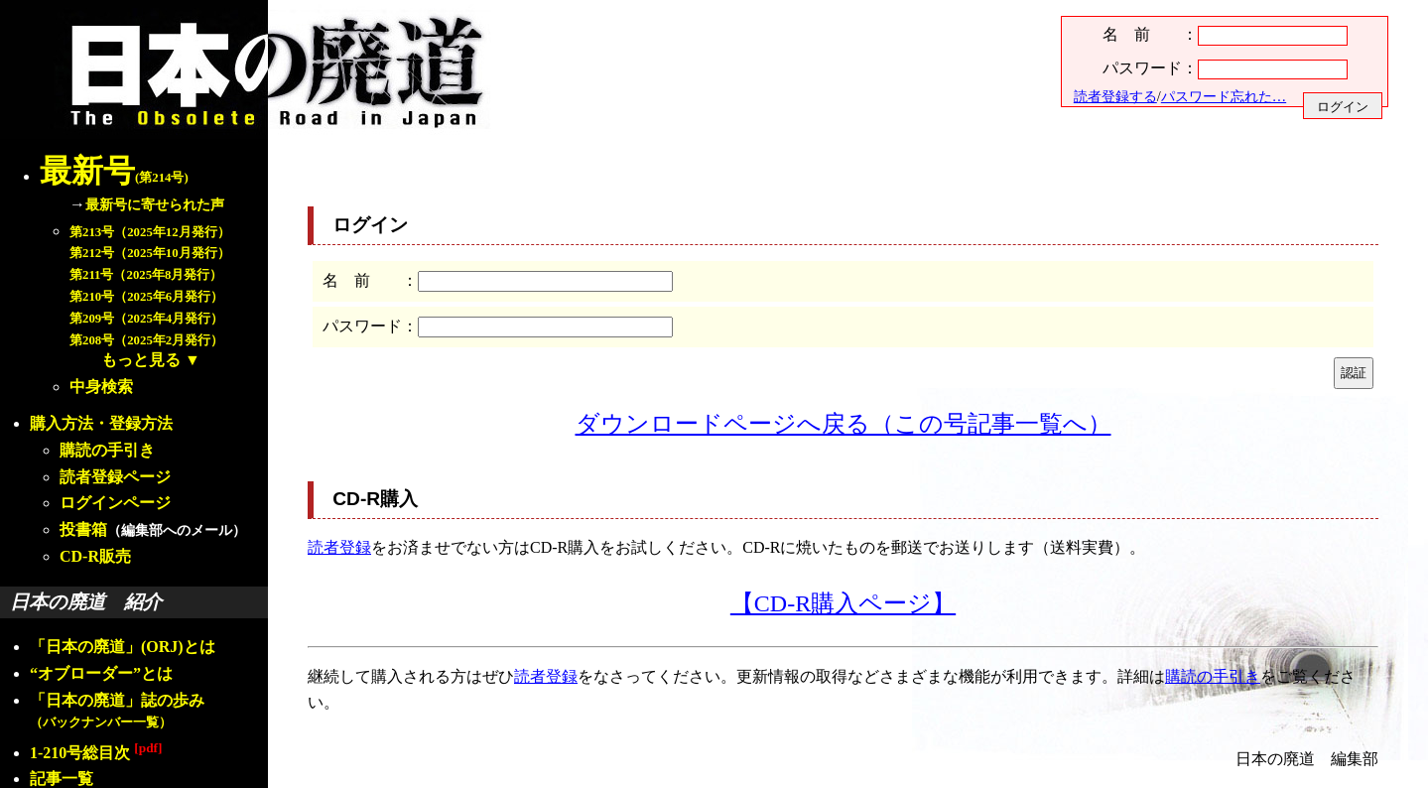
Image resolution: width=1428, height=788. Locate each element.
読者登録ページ (115, 476)
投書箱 (83, 529)
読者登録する (1115, 96)
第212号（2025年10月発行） (149, 253)
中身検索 (101, 386)
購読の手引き (107, 450)
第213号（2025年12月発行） (149, 232)
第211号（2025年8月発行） (145, 275)
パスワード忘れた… (1223, 96)
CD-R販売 (95, 556)
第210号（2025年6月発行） (146, 297)
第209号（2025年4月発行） (146, 319)
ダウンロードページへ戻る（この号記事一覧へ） (843, 424)
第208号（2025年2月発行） (146, 340)
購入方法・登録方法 (101, 423)
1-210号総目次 (96, 752)
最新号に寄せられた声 (154, 204)
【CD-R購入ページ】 (843, 603)
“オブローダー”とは (101, 673)
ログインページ (115, 502)
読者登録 (339, 547)
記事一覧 (61, 778)
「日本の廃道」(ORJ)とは (122, 646)
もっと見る (141, 359)
